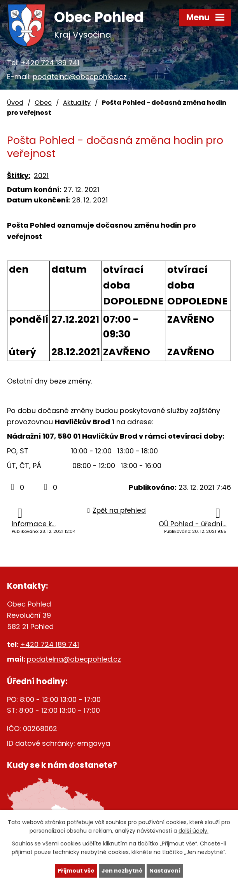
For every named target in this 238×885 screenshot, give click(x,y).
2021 (41, 175)
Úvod (15, 102)
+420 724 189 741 (50, 62)
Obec (43, 102)
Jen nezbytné (122, 871)
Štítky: (18, 175)
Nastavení (164, 871)
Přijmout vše (76, 871)
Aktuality (77, 102)
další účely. (193, 831)
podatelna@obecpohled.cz (80, 76)
